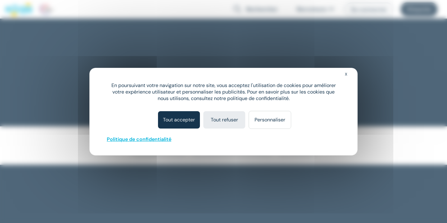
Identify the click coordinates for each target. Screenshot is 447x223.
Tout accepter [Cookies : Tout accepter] (179, 119)
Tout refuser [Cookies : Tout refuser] (224, 119)
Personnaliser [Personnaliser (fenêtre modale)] (270, 119)
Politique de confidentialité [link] (139, 139)
